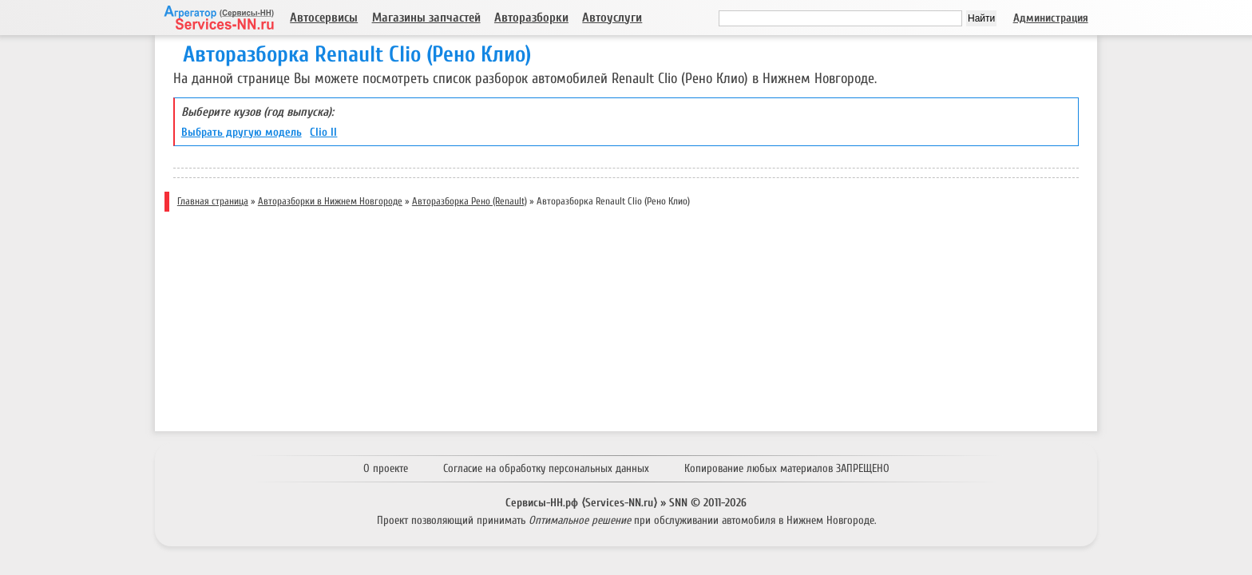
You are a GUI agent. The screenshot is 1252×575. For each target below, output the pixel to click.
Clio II (323, 132)
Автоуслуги (612, 17)
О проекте (385, 468)
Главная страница (212, 201)
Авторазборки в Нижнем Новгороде (330, 201)
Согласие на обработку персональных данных (546, 468)
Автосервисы (324, 17)
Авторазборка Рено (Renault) (469, 201)
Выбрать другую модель (241, 132)
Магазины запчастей (426, 17)
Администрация (1050, 18)
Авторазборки (531, 17)
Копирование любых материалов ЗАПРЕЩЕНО (786, 468)
